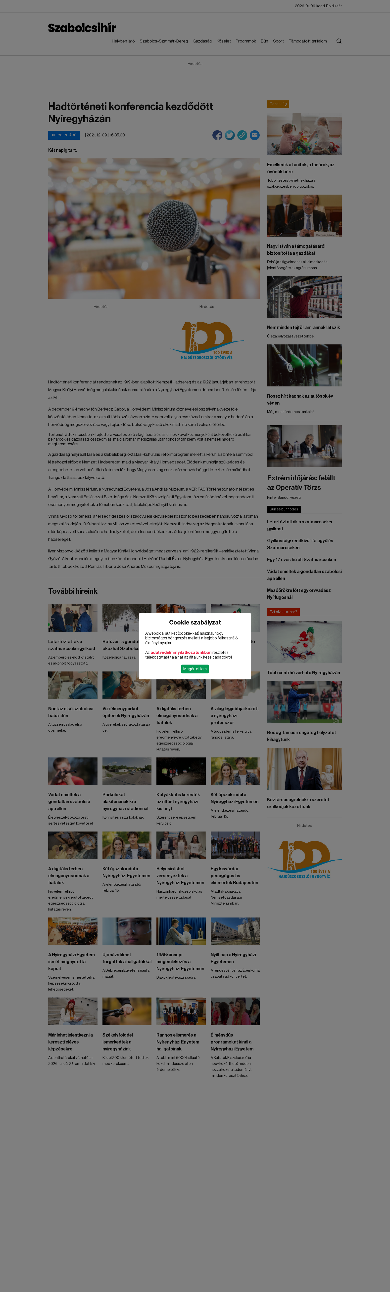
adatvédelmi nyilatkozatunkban (181, 652)
